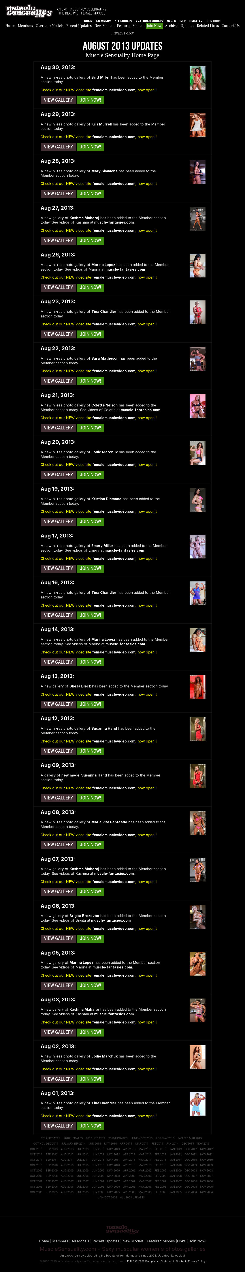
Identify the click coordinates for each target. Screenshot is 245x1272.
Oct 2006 (36, 1186)
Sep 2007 (52, 1181)
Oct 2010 (36, 1165)
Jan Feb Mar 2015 (189, 1138)
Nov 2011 (206, 1154)
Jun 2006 (98, 1186)
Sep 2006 (52, 1186)
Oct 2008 (36, 1175)
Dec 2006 (191, 1181)
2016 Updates (118, 1138)
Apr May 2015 (165, 1138)
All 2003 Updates (132, 1197)
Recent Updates (79, 25)
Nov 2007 (206, 1175)
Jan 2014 (172, 1143)
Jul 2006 (83, 1186)
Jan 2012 (176, 1154)
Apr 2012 (129, 1154)
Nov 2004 (206, 1192)
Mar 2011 (145, 1159)
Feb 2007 (160, 1181)
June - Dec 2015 (142, 1138)
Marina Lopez (103, 264)
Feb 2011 (160, 1159)
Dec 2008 (191, 1170)
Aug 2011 (67, 1159)
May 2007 (113, 1181)
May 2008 (113, 1175)
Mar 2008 (145, 1175)
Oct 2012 (36, 1154)
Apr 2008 (129, 1175)
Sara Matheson (105, 358)
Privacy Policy (122, 33)
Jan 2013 (176, 1149)
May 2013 (113, 1149)
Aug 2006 (67, 1186)
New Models (176, 22)
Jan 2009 (176, 1170)
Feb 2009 (160, 1170)
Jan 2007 (176, 1181)
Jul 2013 (83, 1149)
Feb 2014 (157, 1143)
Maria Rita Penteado (109, 822)
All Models (123, 22)
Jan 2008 (176, 1175)
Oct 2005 (36, 1192)
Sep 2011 (52, 1159)
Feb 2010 (160, 1165)
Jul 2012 (83, 1154)
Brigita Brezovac (84, 915)
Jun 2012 (98, 1154)
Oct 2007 (36, 1181)
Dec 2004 (191, 1192)
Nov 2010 (206, 1159)
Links (181, 1241)
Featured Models (149, 22)
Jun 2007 (98, 1181)
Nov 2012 (206, 1149)
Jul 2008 (83, 1175)
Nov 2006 (206, 1181)
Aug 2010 (67, 1165)
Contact (181, 1261)
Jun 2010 (98, 1165)
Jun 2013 (98, 1149)
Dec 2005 (191, 1186)
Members (103, 22)
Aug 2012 (67, 1154)
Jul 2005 (83, 1192)
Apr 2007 (129, 1181)
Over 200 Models (49, 25)
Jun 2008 (98, 1175)
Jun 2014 (95, 1143)
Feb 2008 (160, 1175)
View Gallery (58, 100)
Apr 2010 (129, 1165)
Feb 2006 (160, 1186)
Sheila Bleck (80, 686)
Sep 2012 (52, 1154)
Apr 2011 (129, 1159)
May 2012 (113, 1154)
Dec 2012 (191, 1149)
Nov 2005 (206, 1186)
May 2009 (113, 1170)
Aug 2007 (67, 1181)
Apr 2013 (129, 1149)
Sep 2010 (52, 1165)
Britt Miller (100, 77)
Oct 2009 (36, 1170)
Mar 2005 (145, 1192)
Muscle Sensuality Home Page (122, 55)
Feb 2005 (160, 1192)
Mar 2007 (145, 1181)
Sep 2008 (52, 1175)
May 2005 (113, 1192)
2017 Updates (95, 1138)
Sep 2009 (52, 1170)
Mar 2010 (145, 1165)
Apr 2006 (129, 1186)
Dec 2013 (188, 1143)
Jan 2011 (176, 1159)
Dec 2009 (191, 1165)
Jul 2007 (83, 1181)
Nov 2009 (206, 1165)
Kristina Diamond (106, 499)
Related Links (208, 25)
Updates (195, 22)
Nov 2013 (203, 1143)
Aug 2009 (67, 1170)
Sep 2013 (52, 1149)
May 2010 (113, 1165)
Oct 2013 (36, 1149)
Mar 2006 (145, 1186)
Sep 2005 (52, 1192)
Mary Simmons (104, 171)
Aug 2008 (67, 1175)
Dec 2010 (191, 1159)
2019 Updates (50, 1138)
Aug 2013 (67, 1149)
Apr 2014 (126, 1143)
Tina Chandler (103, 311)
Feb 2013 (160, 1149)
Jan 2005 (176, 1192)
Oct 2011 (36, 1159)
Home (88, 22)
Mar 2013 (145, 1149)
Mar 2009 (145, 1170)
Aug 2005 (67, 1192)
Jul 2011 (83, 1159)
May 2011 (113, 1159)
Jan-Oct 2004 (107, 1197)
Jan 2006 (176, 1186)
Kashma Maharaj (84, 218)
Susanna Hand (104, 728)
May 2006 (113, 1186)
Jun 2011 (98, 1159)
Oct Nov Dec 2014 (45, 1143)
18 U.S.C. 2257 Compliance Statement (150, 1261)
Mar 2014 (141, 1143)
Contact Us (230, 25)
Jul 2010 (83, 1165)
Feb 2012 (160, 1154)
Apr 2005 (129, 1192)
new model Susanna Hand (84, 775)
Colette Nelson (104, 405)
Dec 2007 (191, 1175)
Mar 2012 (145, 1154)
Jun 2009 (98, 1170)
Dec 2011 (191, 1154)
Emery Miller (102, 545)
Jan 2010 (176, 1165)
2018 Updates (73, 1138)
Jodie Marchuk (104, 452)
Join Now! (213, 22)
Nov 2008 (206, 1170)
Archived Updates (179, 25)
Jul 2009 (83, 1170)
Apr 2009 (129, 1170)
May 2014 (110, 1143)
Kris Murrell (101, 124)
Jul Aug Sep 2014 (73, 1143)
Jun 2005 (98, 1192)
